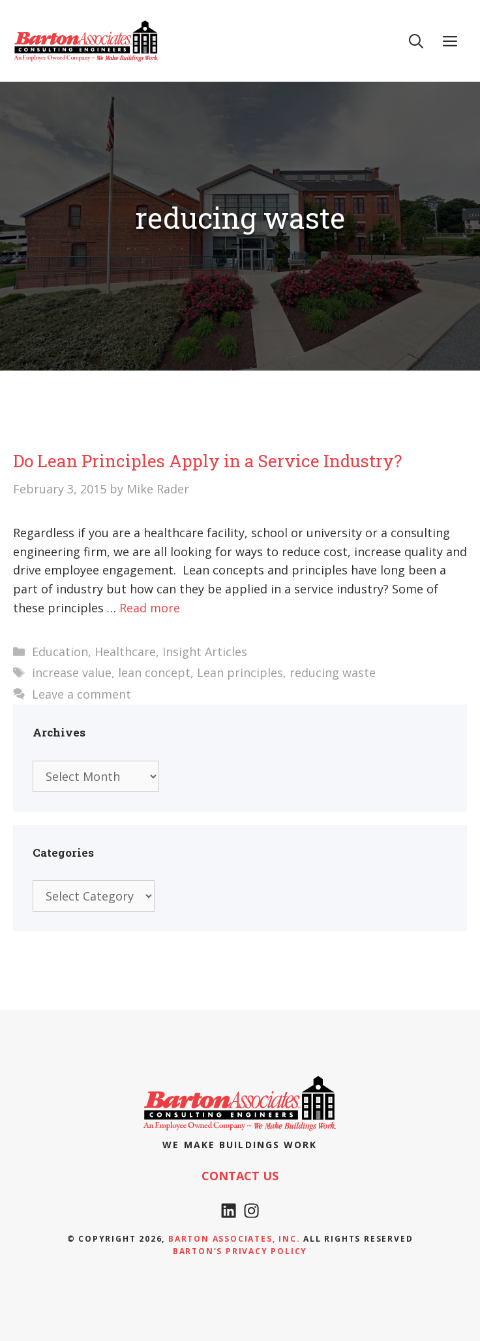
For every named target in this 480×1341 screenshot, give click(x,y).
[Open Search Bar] (416, 40)
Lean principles (240, 672)
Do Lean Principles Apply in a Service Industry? (207, 461)
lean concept (154, 672)
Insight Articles (204, 651)
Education (60, 651)
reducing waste (333, 672)
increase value (72, 672)
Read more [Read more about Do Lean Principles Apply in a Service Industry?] (149, 608)
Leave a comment (81, 694)
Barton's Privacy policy (240, 1251)
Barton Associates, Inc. (234, 1238)
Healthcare (125, 651)
